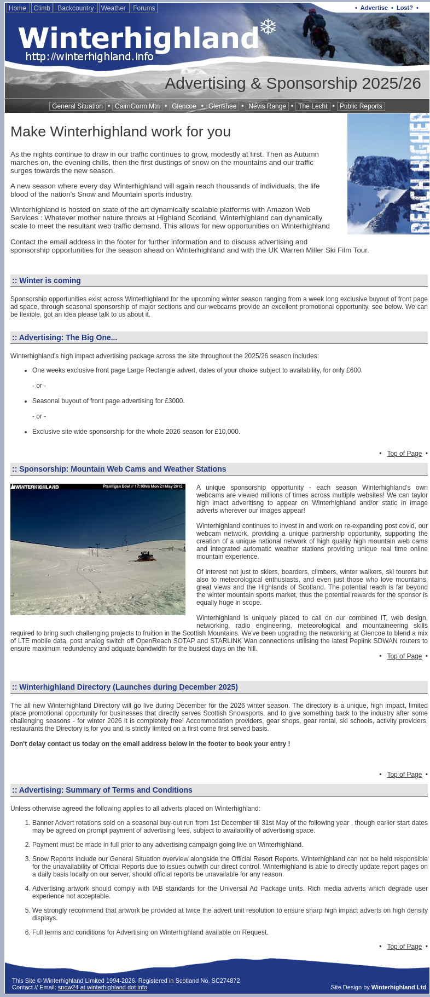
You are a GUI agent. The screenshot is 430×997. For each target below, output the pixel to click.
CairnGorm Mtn (137, 106)
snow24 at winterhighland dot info (102, 987)
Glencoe (184, 106)
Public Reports (361, 106)
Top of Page (404, 453)
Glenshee (222, 106)
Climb (41, 8)
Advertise (374, 7)
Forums (144, 8)
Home (18, 8)
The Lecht (312, 106)
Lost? (405, 7)
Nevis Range (267, 106)
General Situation (77, 106)
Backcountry (76, 8)
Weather (114, 8)
